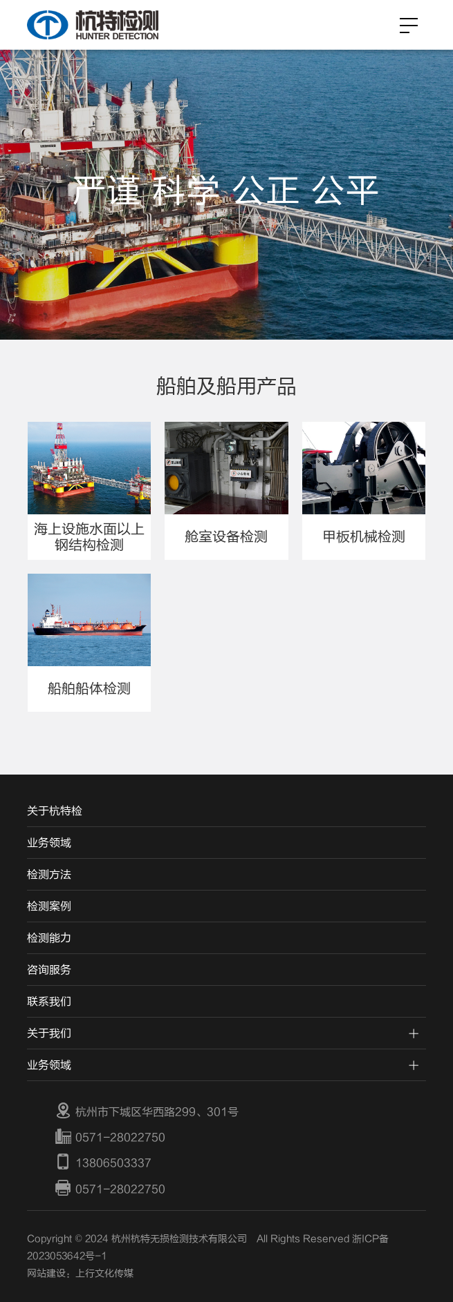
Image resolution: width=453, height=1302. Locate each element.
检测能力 (49, 938)
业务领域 (49, 843)
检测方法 (49, 874)
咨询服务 (49, 970)
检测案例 (49, 906)
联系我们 (49, 1001)
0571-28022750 (110, 1137)
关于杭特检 (54, 811)
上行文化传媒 (104, 1273)
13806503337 (103, 1163)
